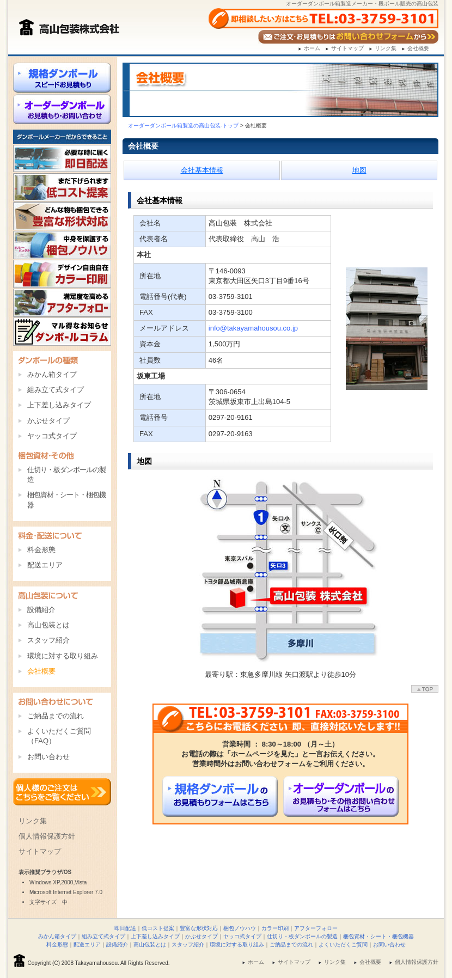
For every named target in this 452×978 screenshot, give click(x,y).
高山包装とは (48, 625)
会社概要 (418, 48)
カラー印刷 (275, 928)
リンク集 (385, 48)
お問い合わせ (48, 757)
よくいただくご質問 (343, 945)
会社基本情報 (202, 170)
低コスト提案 (158, 928)
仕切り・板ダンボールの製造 (66, 475)
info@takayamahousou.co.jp (253, 328)
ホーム (312, 48)
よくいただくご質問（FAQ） (59, 736)
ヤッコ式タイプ (52, 436)
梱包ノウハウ (239, 928)
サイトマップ (347, 48)
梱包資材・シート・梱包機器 (66, 500)
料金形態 (41, 550)
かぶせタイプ (48, 421)
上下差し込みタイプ (59, 405)
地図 (359, 170)
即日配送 (125, 928)
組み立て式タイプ (55, 390)
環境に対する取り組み (62, 656)
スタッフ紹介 (48, 640)
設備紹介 (41, 610)
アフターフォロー (316, 928)
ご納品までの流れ (55, 716)
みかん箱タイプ (52, 374)
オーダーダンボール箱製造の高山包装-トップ (183, 126)
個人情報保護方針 (47, 836)
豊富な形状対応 (199, 928)
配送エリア (45, 565)
